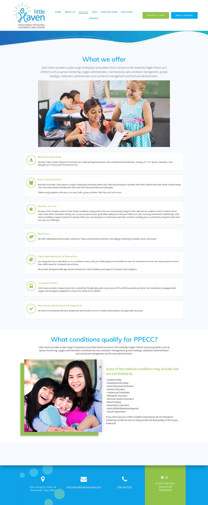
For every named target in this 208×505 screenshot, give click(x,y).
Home (58, 12)
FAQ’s (95, 12)
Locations (127, 12)
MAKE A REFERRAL (184, 15)
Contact (94, 18)
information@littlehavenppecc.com (83, 487)
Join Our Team (109, 12)
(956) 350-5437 (124, 487)
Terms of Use (165, 486)
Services (83, 12)
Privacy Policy (165, 489)
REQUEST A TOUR (155, 15)
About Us (70, 12)
